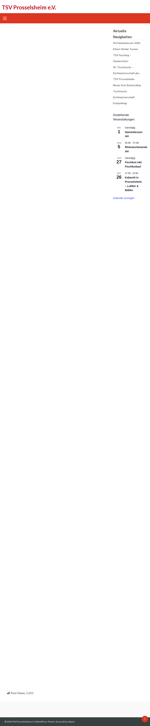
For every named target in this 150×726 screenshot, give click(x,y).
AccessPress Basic (65, 721)
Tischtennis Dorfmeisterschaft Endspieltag (124, 97)
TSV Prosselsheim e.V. (29, 7)
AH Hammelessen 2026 (126, 42)
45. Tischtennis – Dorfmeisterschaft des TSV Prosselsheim (126, 73)
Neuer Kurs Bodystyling (127, 85)
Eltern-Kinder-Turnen (125, 49)
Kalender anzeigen (124, 198)
